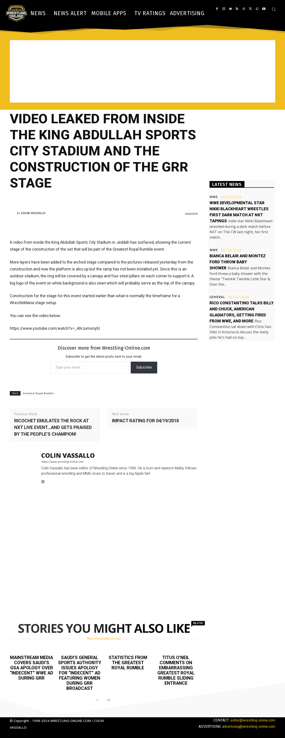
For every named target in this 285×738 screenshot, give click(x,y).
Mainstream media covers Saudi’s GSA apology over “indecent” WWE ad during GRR (31, 670)
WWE (214, 196)
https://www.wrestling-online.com (62, 461)
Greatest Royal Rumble (38, 393)
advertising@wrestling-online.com (248, 725)
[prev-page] (97, 699)
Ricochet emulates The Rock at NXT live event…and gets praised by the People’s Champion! (53, 427)
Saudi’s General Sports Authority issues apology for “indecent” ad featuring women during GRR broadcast (79, 672)
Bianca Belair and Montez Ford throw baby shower (238, 262)
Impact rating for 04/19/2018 (145, 420)
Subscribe (144, 367)
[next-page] (108, 699)
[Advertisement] (142, 71)
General (217, 297)
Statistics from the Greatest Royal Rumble (127, 662)
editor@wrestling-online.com (252, 719)
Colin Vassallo (33, 213)
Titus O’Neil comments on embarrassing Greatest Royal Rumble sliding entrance (176, 670)
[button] (274, 9)
